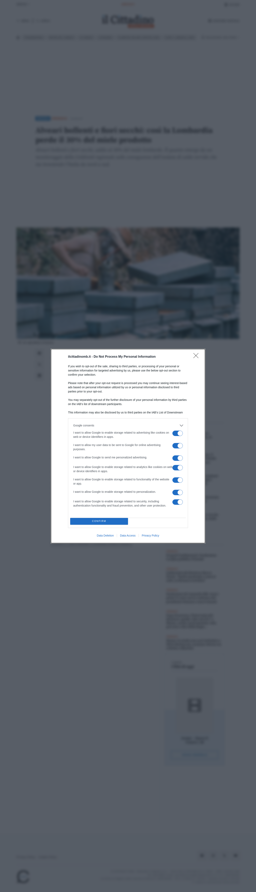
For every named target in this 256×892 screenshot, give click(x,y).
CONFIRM (99, 521)
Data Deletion (105, 535)
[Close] (197, 357)
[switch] (177, 433)
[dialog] (128, 446)
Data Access (128, 535)
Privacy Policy (150, 535)
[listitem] (128, 425)
